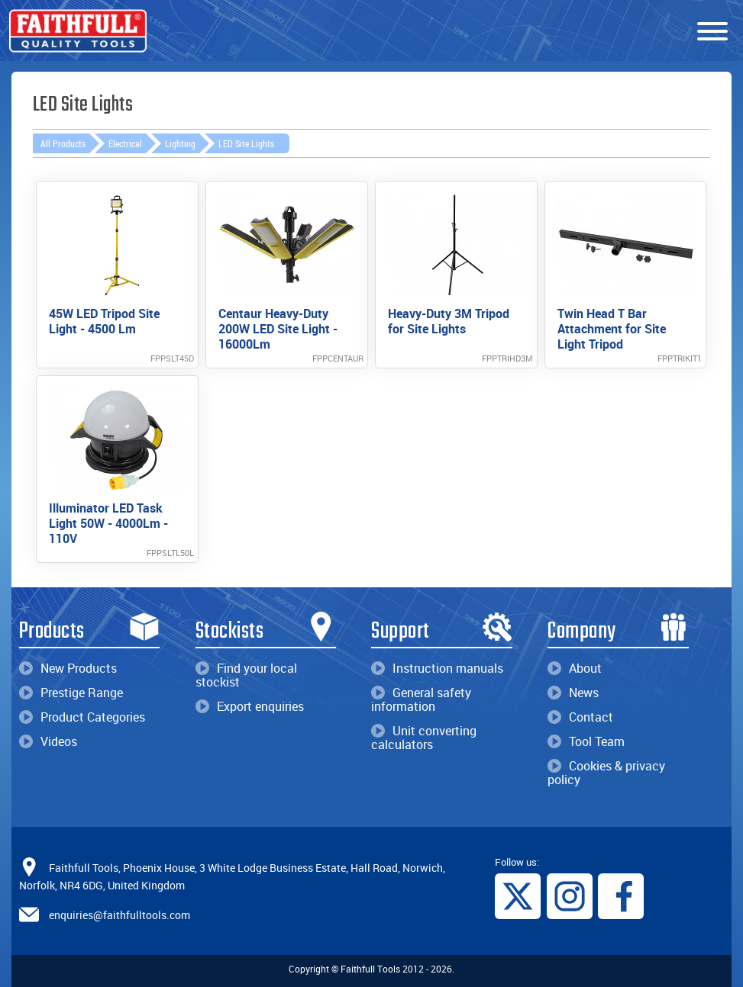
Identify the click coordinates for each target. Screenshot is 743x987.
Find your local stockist (246, 675)
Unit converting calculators (423, 737)
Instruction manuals (437, 668)
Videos (48, 741)
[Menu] (712, 32)
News (573, 692)
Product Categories (82, 717)
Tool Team (586, 741)
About (575, 668)
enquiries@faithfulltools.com (119, 914)
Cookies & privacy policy (606, 772)
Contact (580, 717)
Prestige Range (71, 692)
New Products (68, 668)
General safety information (421, 699)
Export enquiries (249, 706)
